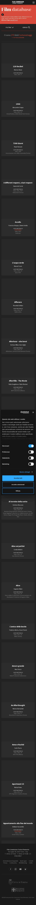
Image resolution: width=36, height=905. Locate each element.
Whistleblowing (23, 863)
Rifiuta (18, 491)
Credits (31, 863)
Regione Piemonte (18, 890)
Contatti (31, 861)
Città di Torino (18, 882)
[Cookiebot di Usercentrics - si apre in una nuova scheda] (21, 412)
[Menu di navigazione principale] (34, 3)
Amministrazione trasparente (10, 861)
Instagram (15, 869)
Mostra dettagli (24, 472)
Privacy (5, 863)
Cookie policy (13, 863)
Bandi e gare (23, 861)
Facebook (10, 869)
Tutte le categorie (18, 37)
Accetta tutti (18, 478)
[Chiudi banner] (33, 412)
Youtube (20, 869)
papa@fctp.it (14, 20)
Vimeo (25, 869)
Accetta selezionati (18, 484)
